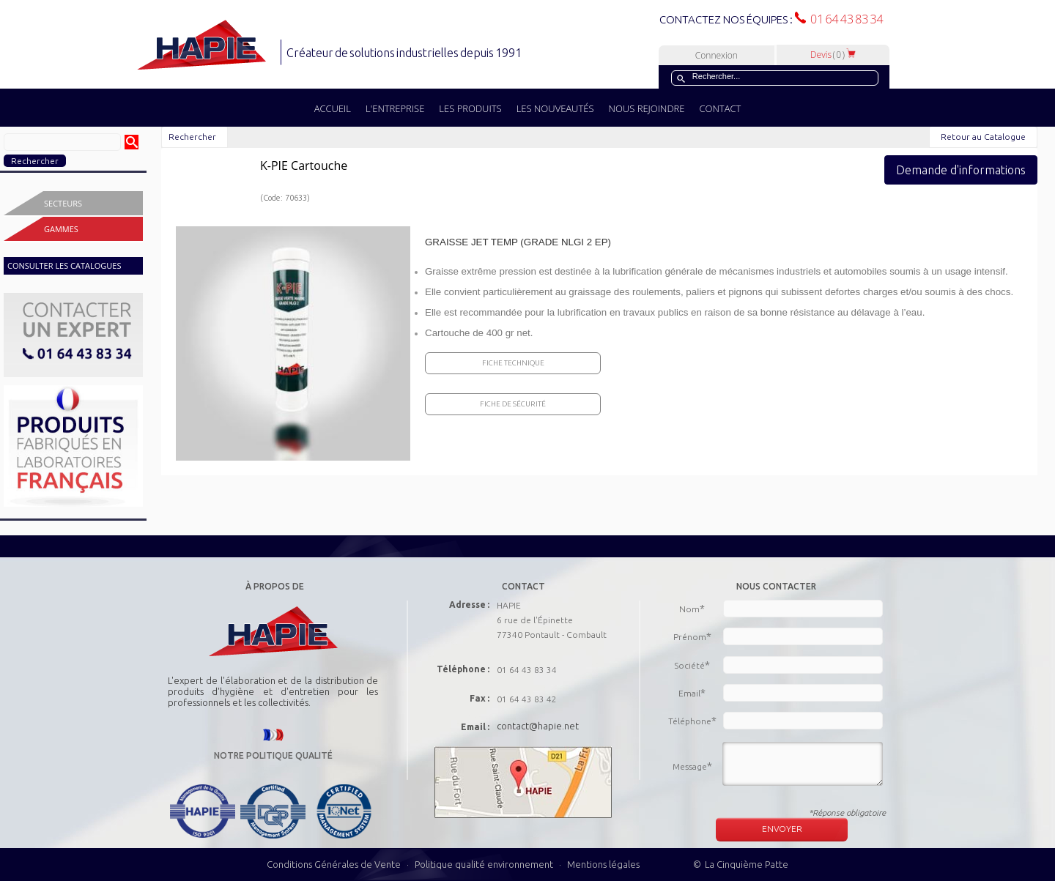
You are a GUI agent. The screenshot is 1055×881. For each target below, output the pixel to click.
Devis (833, 54)
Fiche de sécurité (513, 404)
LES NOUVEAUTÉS (555, 108)
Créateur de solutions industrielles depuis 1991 (405, 52)
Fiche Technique (513, 363)
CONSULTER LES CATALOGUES (64, 265)
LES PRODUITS (470, 108)
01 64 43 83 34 (845, 19)
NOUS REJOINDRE (647, 108)
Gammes (61, 228)
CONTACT (720, 108)
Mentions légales (603, 864)
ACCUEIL (332, 108)
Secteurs (63, 203)
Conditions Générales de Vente (334, 864)
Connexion (716, 55)
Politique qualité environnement (485, 864)
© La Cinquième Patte (740, 864)
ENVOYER (782, 828)
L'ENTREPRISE (395, 108)
